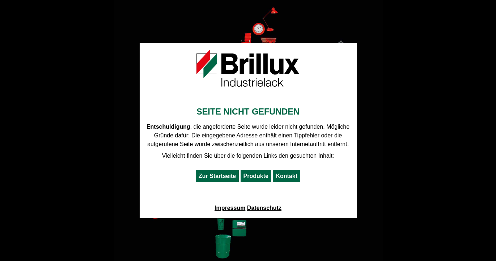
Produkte (255, 176)
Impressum (230, 208)
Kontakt (286, 176)
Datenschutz (264, 208)
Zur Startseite (217, 176)
